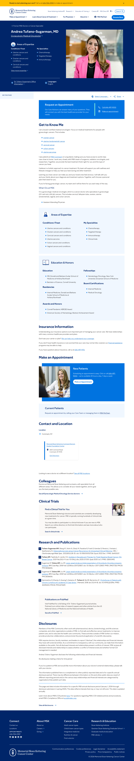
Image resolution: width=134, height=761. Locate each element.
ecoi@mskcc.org (70, 698)
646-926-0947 (14, 734)
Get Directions (54, 455)
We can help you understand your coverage (77, 339)
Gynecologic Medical (27, 36)
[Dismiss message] (124, 3)
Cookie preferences (83, 749)
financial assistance (115, 343)
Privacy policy (90, 752)
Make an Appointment (83, 382)
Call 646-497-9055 (109, 107)
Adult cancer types (71, 725)
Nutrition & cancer (71, 735)
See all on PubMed (52, 613)
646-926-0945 (48, 3)
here (68, 696)
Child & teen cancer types (73, 728)
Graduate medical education (102, 732)
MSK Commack (56, 157)
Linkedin (21, 737)
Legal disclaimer (99, 749)
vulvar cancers (48, 148)
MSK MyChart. (105, 413)
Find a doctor (69, 738)
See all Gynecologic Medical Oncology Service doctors (59, 494)
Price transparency (105, 752)
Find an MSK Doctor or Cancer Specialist (28, 26)
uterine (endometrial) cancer (54, 141)
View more (19, 71)
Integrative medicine (71, 732)
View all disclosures (46, 705)
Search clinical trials (52, 532)
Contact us (13, 725)
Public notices (119, 752)
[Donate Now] (118, 17)
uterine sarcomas (49, 152)
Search (120, 11)
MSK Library (96, 735)
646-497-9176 (80, 350)
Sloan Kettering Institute (100, 725)
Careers (40, 728)
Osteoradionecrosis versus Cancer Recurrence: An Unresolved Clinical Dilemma (82, 551)
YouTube (18, 737)
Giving (39, 732)
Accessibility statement (116, 749)
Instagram (10, 737)
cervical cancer (49, 145)
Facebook (13, 737)
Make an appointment (110, 111)
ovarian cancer (48, 138)
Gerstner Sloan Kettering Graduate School (107, 728)
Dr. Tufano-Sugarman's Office (25, 83)
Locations (13, 728)
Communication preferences (63, 749)
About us (40, 725)
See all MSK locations (82, 473)
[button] (70, 11)
